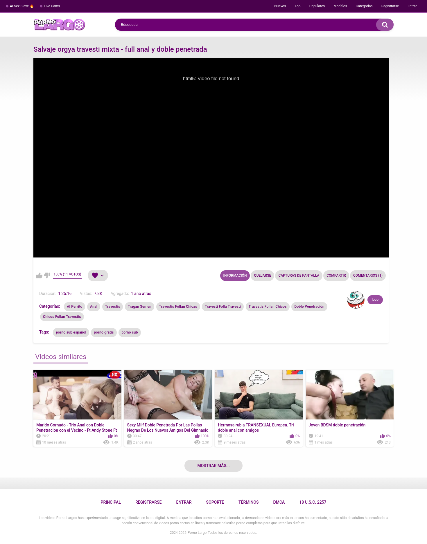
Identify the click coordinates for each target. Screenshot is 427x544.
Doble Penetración (309, 307)
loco (375, 300)
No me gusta (47, 275)
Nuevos (280, 6)
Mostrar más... (213, 465)
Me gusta (39, 275)
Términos (248, 502)
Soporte (215, 502)
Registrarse (390, 6)
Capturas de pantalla (298, 275)
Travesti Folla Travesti (223, 307)
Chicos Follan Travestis (62, 317)
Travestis (112, 307)
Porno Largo (197, 533)
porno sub (129, 332)
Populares (317, 6)
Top (297, 6)
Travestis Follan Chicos (268, 307)
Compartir (336, 275)
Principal (111, 502)
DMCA (279, 502)
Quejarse (262, 275)
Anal (93, 307)
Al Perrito (74, 307)
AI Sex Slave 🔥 (22, 6)
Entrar (412, 6)
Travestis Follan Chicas (178, 307)
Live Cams (52, 6)
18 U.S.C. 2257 (312, 502)
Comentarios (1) (368, 275)
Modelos (340, 6)
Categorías (364, 6)
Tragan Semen (139, 307)
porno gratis (104, 332)
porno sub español (71, 332)
